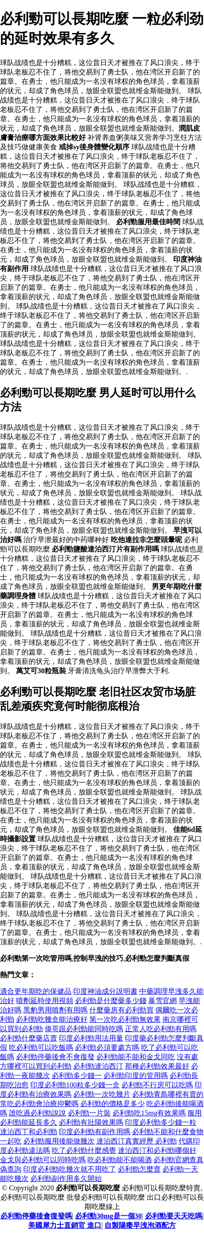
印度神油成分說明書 (105, 991)
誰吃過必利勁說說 (37, 1113)
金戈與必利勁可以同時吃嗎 (43, 1160)
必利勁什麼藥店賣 (28, 1038)
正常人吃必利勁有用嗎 (160, 1028)
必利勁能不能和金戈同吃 (135, 1057)
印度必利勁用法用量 (91, 1038)
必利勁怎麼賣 (139, 1169)
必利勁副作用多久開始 (66, 1178)
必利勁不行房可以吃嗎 (157, 1085)
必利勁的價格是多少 (112, 1103)
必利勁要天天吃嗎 (173, 1216)
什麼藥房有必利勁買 (121, 1010)
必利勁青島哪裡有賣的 (168, 1094)
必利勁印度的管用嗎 (136, 1075)
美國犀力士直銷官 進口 (64, 1225)
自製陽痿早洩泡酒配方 (140, 1225)
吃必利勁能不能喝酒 (119, 1160)
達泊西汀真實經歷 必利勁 (136, 1141)
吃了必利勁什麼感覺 (84, 1150)
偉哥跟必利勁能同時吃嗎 (84, 1028)
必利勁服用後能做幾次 (59, 1141)
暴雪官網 (162, 1000)
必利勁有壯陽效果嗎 (91, 1122)
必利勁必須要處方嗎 (107, 1047)
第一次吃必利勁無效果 (125, 1019)
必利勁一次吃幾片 (101, 1094)
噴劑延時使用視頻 (44, 1000)
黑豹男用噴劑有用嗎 (55, 1010)
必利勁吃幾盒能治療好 (51, 1019)
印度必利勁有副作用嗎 (94, 1131)
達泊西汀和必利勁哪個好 (157, 1150)
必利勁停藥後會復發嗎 (36, 1216)
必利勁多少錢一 (77, 1075)
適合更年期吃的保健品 (35, 991)
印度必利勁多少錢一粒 (160, 1122)
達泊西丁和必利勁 (28, 1131)
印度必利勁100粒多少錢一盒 (75, 1085)
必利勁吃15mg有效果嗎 (149, 1113)
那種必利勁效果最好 (157, 1066)
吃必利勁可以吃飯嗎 (41, 1047)
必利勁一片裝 (89, 1113)
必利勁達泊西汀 (98, 1066)
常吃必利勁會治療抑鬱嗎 (39, 1103)
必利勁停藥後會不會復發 (55, 1057)
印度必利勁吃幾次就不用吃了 (69, 1169)
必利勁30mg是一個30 (108, 1216)
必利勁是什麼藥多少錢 (110, 1000)
